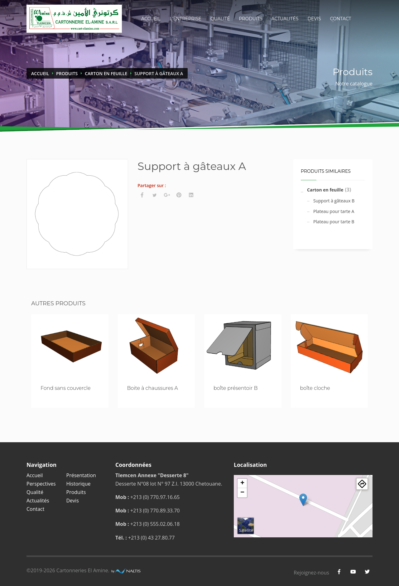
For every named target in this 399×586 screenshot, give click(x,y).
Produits (250, 19)
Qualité (220, 19)
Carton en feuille (106, 73)
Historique (78, 483)
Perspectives (41, 483)
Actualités (285, 19)
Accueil (151, 19)
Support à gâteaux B (333, 201)
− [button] (242, 492)
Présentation (81, 475)
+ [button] (242, 483)
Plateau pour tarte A (333, 211)
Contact (340, 19)
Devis (314, 19)
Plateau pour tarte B (333, 222)
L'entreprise (185, 19)
